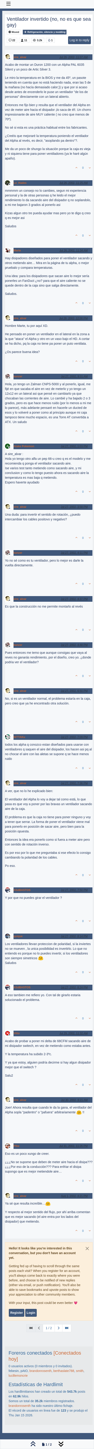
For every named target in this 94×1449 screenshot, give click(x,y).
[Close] (87, 1248)
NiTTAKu (19, 737)
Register (16, 1313)
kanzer (18, 376)
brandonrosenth (41, 1371)
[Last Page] (66, 1328)
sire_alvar (20, 57)
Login (31, 1313)
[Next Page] (58, 1328)
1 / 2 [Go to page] (49, 1328)
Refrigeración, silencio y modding (45, 32)
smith (79, 1371)
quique (18, 936)
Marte (17, 250)
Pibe (16, 1146)
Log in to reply (79, 40)
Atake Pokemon (24, 446)
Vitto (17, 1033)
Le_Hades (20, 183)
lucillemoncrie (18, 1375)
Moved (14, 32)
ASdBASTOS (22, 890)
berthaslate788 (63, 1371)
